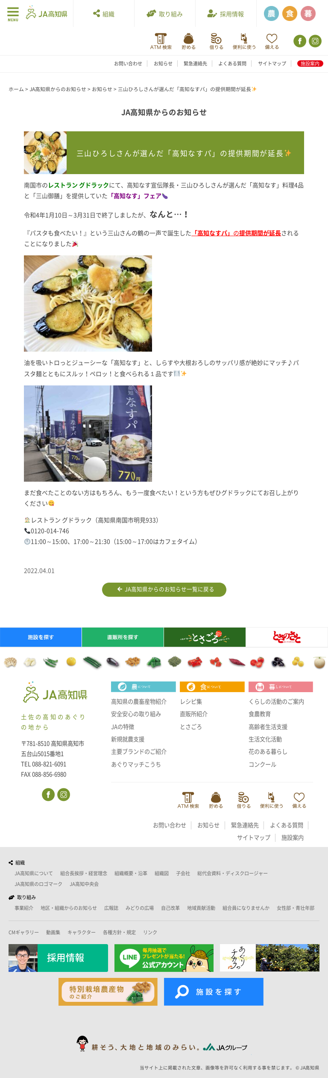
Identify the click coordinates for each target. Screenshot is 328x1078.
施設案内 (310, 63)
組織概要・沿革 (130, 873)
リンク (150, 932)
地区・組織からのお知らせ (69, 908)
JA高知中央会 (84, 884)
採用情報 (226, 13)
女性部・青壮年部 (295, 908)
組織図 (162, 873)
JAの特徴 (122, 727)
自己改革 (170, 908)
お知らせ (163, 63)
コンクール (262, 764)
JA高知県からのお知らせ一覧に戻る (165, 589)
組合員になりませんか (246, 908)
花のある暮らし (268, 752)
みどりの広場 (140, 908)
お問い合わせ (128, 63)
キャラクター (81, 932)
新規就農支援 (127, 739)
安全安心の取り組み (136, 714)
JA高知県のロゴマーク (38, 884)
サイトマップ (272, 63)
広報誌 (111, 908)
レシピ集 (191, 702)
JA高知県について (34, 873)
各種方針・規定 (119, 932)
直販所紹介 (194, 714)
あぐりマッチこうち (136, 764)
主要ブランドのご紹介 (139, 752)
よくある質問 (232, 63)
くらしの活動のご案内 (276, 702)
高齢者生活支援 (268, 727)
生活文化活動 (265, 739)
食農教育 (260, 714)
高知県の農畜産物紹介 (139, 702)
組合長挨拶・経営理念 (83, 873)
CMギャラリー (24, 932)
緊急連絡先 (195, 63)
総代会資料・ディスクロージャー (232, 873)
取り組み (164, 13)
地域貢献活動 (201, 908)
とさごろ (191, 727)
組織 (103, 13)
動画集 (53, 932)
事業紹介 (24, 908)
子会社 (183, 873)
